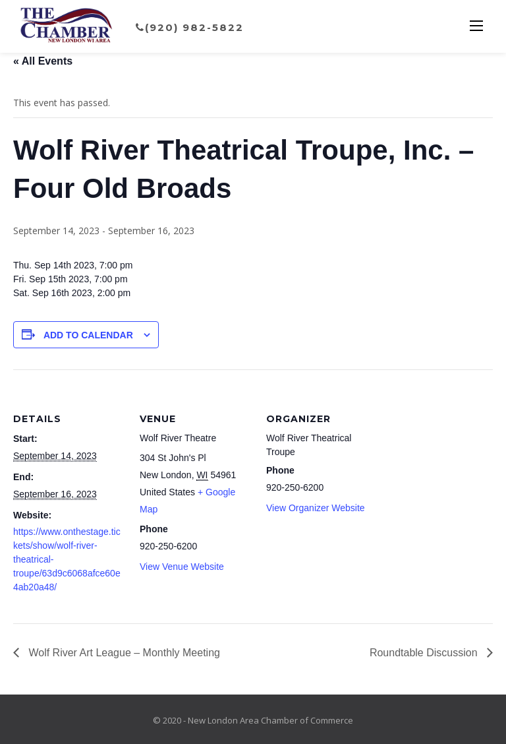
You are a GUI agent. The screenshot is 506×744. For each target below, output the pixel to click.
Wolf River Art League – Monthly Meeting (123, 652)
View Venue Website (182, 566)
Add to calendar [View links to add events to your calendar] (88, 335)
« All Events (42, 61)
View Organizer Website (315, 508)
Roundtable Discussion (425, 652)
